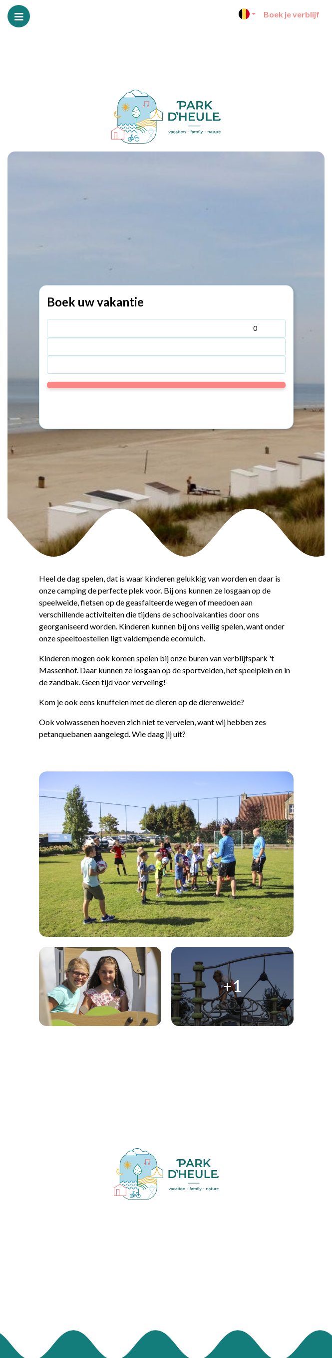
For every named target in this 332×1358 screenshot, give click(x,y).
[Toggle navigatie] (18, 16)
